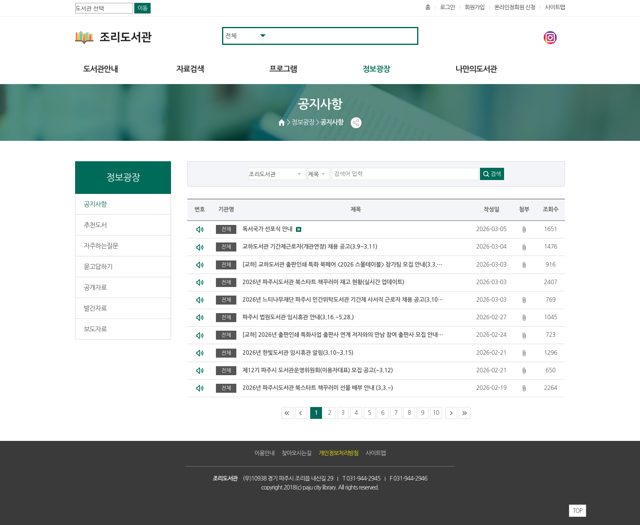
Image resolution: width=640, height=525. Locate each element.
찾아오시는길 (296, 453)
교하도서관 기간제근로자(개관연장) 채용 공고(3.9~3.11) (309, 246)
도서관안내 (100, 69)
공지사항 (95, 204)
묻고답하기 (98, 266)
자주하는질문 (101, 245)
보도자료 (95, 329)
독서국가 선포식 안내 (267, 229)
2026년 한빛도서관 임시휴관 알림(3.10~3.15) (297, 353)
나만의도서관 (476, 69)
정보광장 (376, 69)
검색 (495, 174)
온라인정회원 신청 (514, 7)
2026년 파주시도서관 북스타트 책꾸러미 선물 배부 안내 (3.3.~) (317, 388)
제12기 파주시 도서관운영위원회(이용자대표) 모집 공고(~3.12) (317, 370)
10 (436, 413)
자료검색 (190, 69)
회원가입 (474, 7)
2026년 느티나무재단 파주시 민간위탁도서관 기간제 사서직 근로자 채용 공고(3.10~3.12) (343, 300)
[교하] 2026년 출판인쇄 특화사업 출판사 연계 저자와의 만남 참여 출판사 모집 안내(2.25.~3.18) (343, 335)
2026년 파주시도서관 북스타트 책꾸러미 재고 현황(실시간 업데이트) (323, 282)
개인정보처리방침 (338, 453)
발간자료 (95, 308)
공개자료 (95, 287)
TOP (577, 511)
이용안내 (264, 453)
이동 (142, 8)
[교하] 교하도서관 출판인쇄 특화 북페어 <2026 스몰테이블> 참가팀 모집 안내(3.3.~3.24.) (343, 264)
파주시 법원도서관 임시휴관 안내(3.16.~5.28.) (298, 317)
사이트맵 (555, 7)
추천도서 (95, 225)
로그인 (447, 7)
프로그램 (283, 69)
